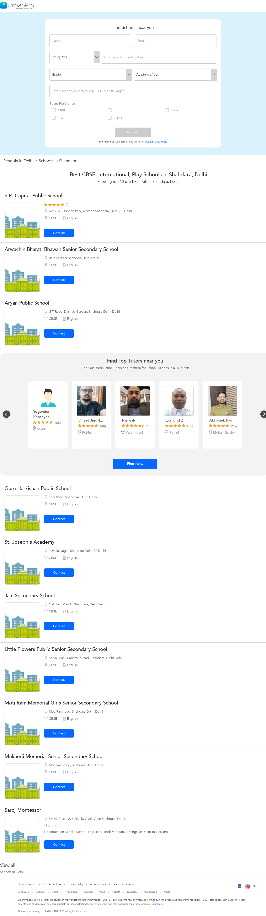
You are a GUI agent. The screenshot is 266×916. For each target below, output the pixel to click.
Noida (167, 892)
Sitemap (130, 884)
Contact (59, 233)
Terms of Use (54, 884)
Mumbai (88, 892)
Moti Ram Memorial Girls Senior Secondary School (61, 703)
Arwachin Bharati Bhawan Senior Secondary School (61, 249)
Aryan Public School (27, 303)
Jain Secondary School (30, 595)
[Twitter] (255, 887)
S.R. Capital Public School (33, 195)
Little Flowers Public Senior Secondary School (56, 649)
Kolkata (116, 892)
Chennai (40, 892)
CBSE (59, 110)
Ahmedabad (150, 892)
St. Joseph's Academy (29, 542)
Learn (116, 884)
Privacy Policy (159, 141)
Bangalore (23, 892)
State (171, 110)
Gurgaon (132, 892)
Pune (102, 892)
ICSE (58, 118)
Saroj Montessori (24, 810)
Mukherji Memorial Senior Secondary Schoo (53, 756)
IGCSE (115, 118)
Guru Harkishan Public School (38, 488)
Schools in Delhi (18, 161)
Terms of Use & (143, 141)
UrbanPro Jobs (98, 884)
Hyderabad (71, 892)
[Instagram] (247, 888)
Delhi (55, 892)
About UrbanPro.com (29, 884)
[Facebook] (239, 887)
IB (112, 110)
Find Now (135, 463)
